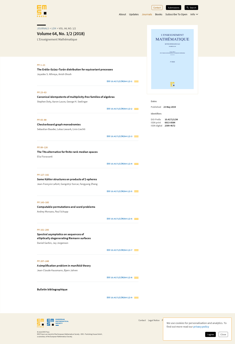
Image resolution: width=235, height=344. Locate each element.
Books (158, 14)
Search (191, 7)
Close (223, 334)
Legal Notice (153, 320)
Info (194, 14)
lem (54, 28)
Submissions (173, 7)
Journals (147, 14)
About (122, 14)
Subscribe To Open (176, 14)
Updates (134, 14)
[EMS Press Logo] (41, 11)
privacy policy (201, 326)
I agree (210, 334)
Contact (157, 7)
